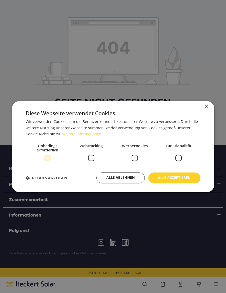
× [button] (206, 107)
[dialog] (113, 146)
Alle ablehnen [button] (118, 177)
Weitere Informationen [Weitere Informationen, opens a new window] (82, 133)
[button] (46, 178)
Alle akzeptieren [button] (173, 177)
